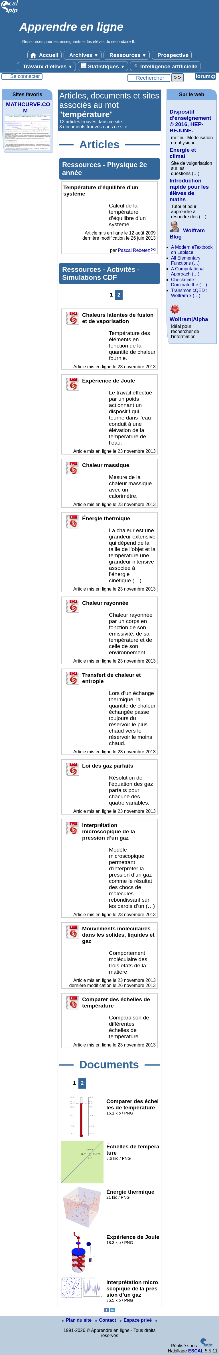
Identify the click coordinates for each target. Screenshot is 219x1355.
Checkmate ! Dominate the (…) (189, 282)
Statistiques (103, 66)
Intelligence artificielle (165, 66)
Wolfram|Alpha (189, 316)
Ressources (126, 55)
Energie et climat (183, 153)
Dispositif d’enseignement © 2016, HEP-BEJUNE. (190, 121)
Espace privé (136, 1320)
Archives (82, 55)
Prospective (171, 55)
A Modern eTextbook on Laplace (192, 250)
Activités (122, 269)
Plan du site (77, 1320)
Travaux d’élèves (46, 66)
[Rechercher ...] (148, 78)
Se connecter (25, 76)
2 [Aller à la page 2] (119, 295)
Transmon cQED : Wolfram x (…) (189, 293)
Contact (106, 1320)
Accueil (44, 55)
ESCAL (196, 1350)
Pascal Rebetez (134, 250)
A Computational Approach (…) (187, 271)
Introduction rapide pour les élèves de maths (189, 190)
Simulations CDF (89, 277)
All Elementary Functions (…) (185, 261)
